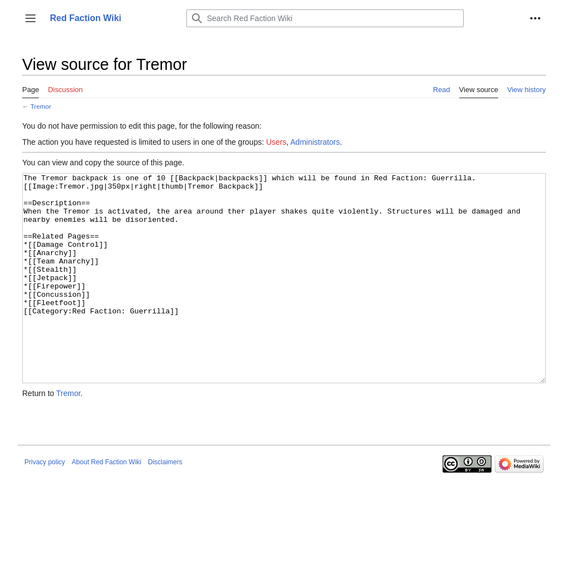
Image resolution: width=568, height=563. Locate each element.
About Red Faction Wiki (106, 504)
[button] (30, 18)
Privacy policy (44, 504)
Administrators (314, 142)
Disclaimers (165, 504)
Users (276, 142)
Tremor (41, 106)
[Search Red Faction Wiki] (325, 18)
